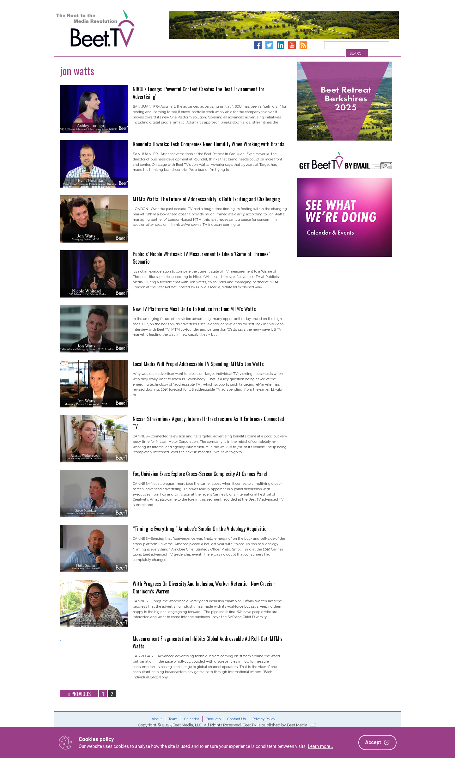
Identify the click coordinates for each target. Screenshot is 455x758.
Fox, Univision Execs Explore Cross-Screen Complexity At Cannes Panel (200, 474)
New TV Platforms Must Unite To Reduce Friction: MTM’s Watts (194, 309)
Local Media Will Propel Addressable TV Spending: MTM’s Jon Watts (198, 364)
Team (173, 719)
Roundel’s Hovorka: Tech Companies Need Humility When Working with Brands (208, 144)
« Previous (79, 693)
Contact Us (236, 719)
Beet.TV (111, 28)
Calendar (191, 719)
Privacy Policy (263, 719)
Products (213, 719)
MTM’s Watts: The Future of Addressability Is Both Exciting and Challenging (206, 199)
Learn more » (320, 746)
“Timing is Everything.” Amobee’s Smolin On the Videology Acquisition (201, 528)
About (157, 719)
